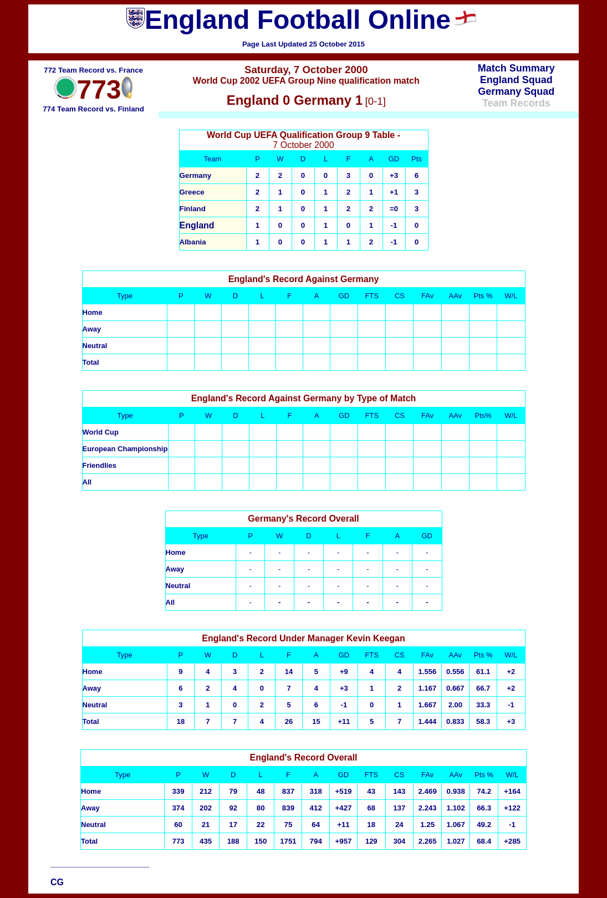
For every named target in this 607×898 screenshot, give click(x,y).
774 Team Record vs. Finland (93, 109)
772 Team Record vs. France (93, 70)
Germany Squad (516, 91)
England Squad (516, 79)
